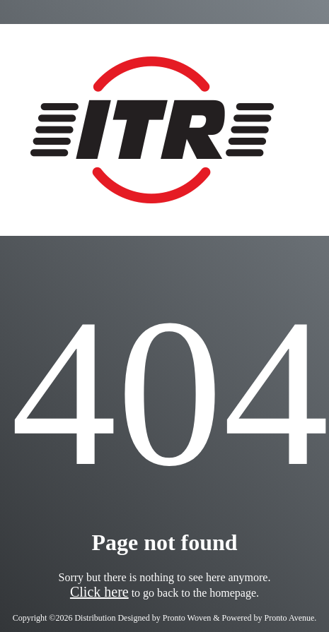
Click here (99, 592)
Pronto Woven (187, 618)
